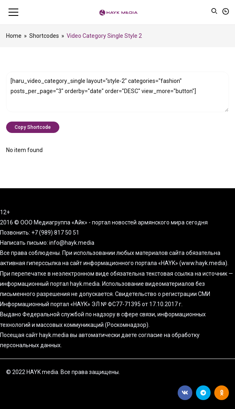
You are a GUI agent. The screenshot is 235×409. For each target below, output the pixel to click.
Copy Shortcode (33, 127)
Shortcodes (44, 36)
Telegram (203, 392)
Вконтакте (185, 392)
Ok (222, 392)
